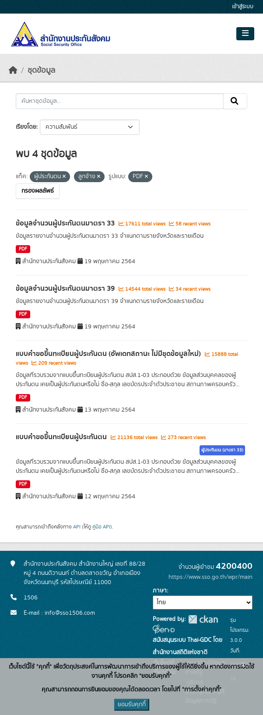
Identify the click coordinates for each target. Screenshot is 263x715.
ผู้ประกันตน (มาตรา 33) (222, 450)
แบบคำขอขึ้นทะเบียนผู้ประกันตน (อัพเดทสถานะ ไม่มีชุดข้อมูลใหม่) (109, 353)
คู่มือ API (101, 527)
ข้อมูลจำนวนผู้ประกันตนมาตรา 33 (66, 223)
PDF (23, 249)
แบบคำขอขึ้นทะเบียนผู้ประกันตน (62, 437)
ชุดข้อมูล (41, 70)
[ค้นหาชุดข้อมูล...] (120, 101)
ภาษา (160, 590)
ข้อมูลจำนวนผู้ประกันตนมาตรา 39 (66, 288)
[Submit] (235, 101)
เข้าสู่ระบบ (242, 7)
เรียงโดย (26, 127)
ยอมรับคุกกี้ (132, 704)
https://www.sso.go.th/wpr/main (210, 577)
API (77, 527)
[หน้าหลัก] (13, 70)
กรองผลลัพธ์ (37, 191)
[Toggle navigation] (245, 33)
